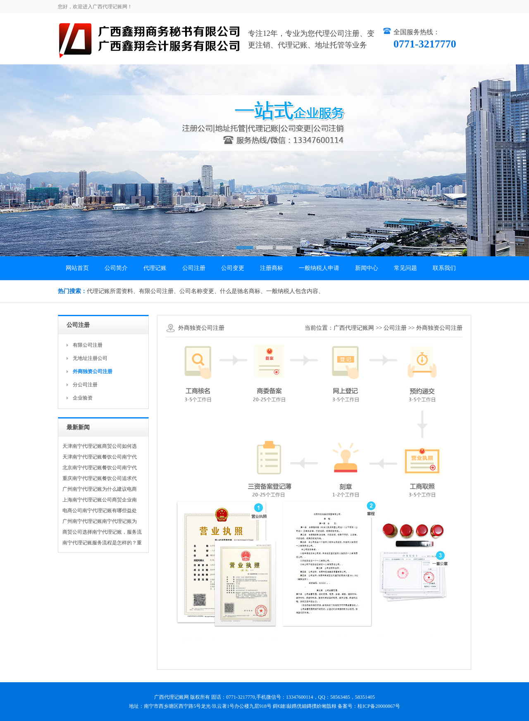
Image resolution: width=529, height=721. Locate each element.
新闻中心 (366, 268)
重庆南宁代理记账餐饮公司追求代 (99, 478)
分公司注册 (85, 385)
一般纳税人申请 (319, 268)
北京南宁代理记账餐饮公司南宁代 (99, 467)
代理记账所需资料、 (113, 291)
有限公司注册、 (159, 291)
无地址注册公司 (90, 358)
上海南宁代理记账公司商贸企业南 (99, 500)
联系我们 (444, 268)
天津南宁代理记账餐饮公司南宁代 (99, 457)
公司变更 (232, 268)
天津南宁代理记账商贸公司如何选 (99, 446)
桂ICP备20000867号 (378, 706)
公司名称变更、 (199, 291)
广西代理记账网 (354, 328)
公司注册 (193, 268)
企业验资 (83, 398)
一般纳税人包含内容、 (295, 291)
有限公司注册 (87, 345)
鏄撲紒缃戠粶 (321, 706)
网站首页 (77, 268)
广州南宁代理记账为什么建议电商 (99, 489)
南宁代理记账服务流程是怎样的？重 (102, 543)
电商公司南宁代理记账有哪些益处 (99, 510)
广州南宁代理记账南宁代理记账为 (99, 521)
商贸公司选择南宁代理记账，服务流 (102, 532)
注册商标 (271, 268)
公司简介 (116, 268)
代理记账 (155, 268)
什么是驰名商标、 (243, 291)
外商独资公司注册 (439, 328)
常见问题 (405, 268)
